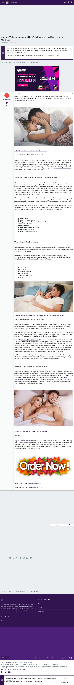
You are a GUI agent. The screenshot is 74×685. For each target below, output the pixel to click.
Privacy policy (55, 658)
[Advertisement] (37, 19)
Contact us (41, 611)
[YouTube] (9, 672)
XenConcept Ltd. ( (48, 664)
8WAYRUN (24, 669)
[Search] (71, 2)
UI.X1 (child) (5, 658)
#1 (72, 94)
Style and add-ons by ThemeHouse (11, 668)
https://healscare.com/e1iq (33, 484)
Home (39, 603)
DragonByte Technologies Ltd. (53, 666)
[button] (3, 2)
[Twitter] (5, 672)
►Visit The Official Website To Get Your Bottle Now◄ (30, 151)
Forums (40, 607)
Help (62, 658)
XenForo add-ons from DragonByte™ (27, 666)
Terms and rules (46, 658)
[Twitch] (2, 672)
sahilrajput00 (5, 42)
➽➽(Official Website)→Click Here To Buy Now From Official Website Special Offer (39, 315)
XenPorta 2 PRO (5, 669)
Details (55, 664)
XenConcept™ (32, 664)
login (2, 620)
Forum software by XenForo (16, 662)
